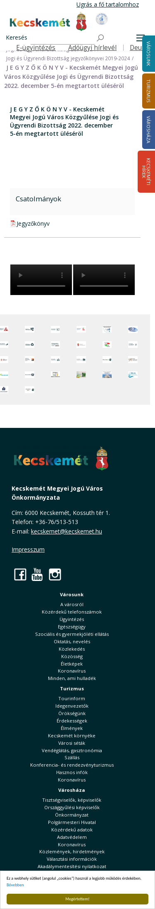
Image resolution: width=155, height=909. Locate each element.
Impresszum (28, 549)
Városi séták (71, 743)
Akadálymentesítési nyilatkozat (72, 866)
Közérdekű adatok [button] (72, 829)
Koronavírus (72, 671)
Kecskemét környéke (71, 735)
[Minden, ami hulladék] (29, 344)
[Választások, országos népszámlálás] (107, 344)
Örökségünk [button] (72, 713)
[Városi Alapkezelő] (133, 359)
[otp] (81, 374)
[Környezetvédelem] (29, 374)
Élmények (72, 728)
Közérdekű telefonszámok (72, 612)
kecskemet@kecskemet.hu (66, 531)
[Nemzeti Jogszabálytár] (81, 344)
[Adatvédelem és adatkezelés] (55, 329)
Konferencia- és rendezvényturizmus (72, 765)
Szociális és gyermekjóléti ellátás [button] (72, 634)
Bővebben (15, 885)
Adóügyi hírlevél (92, 48)
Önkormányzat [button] (71, 815)
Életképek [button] (72, 664)
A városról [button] (71, 604)
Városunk (71, 594)
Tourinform (71, 698)
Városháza (71, 790)
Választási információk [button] (72, 859)
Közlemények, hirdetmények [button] (72, 851)
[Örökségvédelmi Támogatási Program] (55, 344)
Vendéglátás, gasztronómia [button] (72, 750)
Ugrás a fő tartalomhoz (107, 4)
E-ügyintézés (35, 48)
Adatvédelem (72, 837)
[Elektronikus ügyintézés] (81, 329)
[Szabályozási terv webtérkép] (133, 344)
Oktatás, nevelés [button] (72, 641)
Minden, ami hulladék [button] (72, 678)
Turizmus (72, 688)
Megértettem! (77, 899)
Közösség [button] (72, 656)
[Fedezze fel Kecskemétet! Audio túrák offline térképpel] (29, 359)
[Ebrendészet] (107, 359)
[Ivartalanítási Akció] (29, 389)
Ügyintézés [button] (72, 619)
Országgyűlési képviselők (72, 807)
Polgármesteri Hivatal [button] (72, 822)
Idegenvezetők (71, 706)
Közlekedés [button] (72, 649)
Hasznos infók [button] (72, 772)
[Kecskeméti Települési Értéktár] (55, 359)
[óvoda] (55, 374)
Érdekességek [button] (72, 721)
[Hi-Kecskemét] (133, 329)
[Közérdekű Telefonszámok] (29, 329)
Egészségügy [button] (72, 626)
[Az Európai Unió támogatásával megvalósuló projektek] (107, 329)
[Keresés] (63, 38)
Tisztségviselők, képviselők (71, 800)
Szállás (71, 757)
